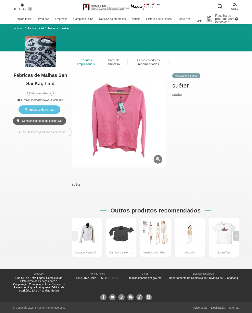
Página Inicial (24, 18)
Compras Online (83, 18)
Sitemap (234, 307)
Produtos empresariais (86, 62)
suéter (66, 28)
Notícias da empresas (112, 18)
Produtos (43, 18)
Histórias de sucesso (159, 18)
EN (24, 9)
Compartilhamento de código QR (39, 120)
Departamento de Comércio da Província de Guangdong (203, 277)
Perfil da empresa (113, 62)
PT (30, 9)
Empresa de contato (39, 109)
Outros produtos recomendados (148, 62)
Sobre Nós (184, 18)
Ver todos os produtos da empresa (42, 132)
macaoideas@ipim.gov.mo (145, 277)
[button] (236, 236)
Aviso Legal (200, 307)
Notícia (136, 18)
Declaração (218, 307)
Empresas (61, 18)
